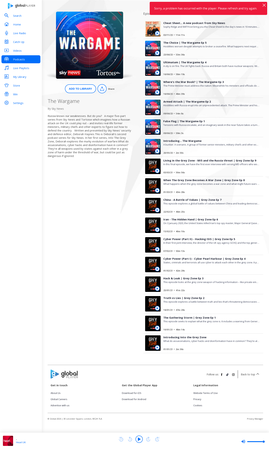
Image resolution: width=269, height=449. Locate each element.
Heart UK (21, 442)
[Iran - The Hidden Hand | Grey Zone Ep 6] (210, 232)
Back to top (250, 374)
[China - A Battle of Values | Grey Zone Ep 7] (210, 212)
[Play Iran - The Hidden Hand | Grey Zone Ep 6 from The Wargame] (157, 229)
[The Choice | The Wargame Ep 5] (210, 55)
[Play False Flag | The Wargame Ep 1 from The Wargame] (157, 131)
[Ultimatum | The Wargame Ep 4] (210, 75)
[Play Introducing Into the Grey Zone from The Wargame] (157, 347)
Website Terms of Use (205, 393)
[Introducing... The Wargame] (210, 153)
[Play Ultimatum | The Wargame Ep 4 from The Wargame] (157, 72)
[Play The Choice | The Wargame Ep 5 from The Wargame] (157, 53)
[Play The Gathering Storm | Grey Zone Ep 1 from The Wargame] (157, 328)
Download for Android (134, 399)
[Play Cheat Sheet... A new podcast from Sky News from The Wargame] (157, 33)
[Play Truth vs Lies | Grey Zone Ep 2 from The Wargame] (157, 308)
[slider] (253, 441)
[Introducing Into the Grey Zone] (210, 350)
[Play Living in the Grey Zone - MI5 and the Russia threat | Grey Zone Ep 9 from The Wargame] (157, 170)
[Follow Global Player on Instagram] (233, 376)
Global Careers (59, 399)
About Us (56, 393)
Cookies (197, 405)
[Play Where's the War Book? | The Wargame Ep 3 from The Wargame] (157, 92)
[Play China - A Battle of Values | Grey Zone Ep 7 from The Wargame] (157, 210)
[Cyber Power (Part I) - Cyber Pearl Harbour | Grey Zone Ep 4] (210, 271)
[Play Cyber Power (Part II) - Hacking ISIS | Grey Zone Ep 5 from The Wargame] (157, 249)
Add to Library (80, 88)
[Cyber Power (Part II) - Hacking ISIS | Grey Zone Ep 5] (210, 252)
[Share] (105, 88)
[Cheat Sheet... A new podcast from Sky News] (210, 35)
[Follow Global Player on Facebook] (221, 376)
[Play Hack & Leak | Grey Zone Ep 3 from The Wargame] (157, 288)
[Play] (139, 439)
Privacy (197, 399)
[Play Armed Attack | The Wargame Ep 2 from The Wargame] (157, 111)
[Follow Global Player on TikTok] (227, 376)
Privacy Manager (255, 419)
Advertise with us (60, 405)
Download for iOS (131, 393)
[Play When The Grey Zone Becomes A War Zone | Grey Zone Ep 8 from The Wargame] (157, 190)
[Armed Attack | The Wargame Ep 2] (210, 114)
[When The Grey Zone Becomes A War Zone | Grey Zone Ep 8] (210, 193)
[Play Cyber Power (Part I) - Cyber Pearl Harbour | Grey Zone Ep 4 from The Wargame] (157, 269)
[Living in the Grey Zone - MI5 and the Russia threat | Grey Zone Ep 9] (210, 173)
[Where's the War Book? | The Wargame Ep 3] (210, 94)
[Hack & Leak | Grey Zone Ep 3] (210, 291)
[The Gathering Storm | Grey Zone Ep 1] (210, 330)
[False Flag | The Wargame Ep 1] (210, 134)
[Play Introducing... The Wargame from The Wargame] (157, 151)
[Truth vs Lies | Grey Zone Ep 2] (210, 310)
